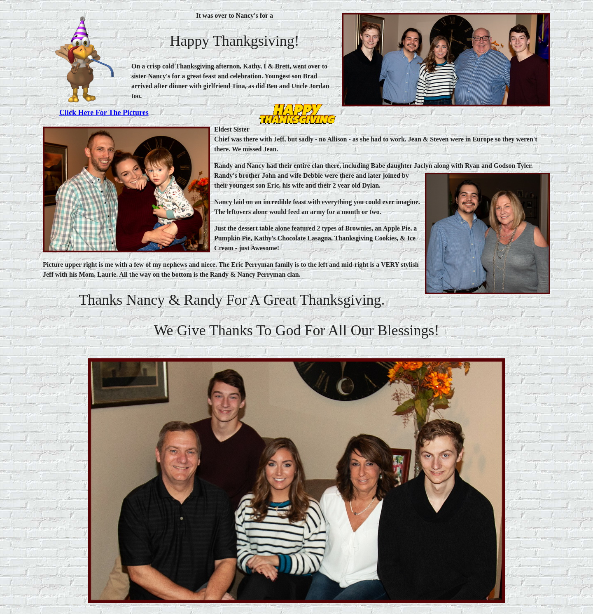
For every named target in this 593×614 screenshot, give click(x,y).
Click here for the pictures (104, 112)
